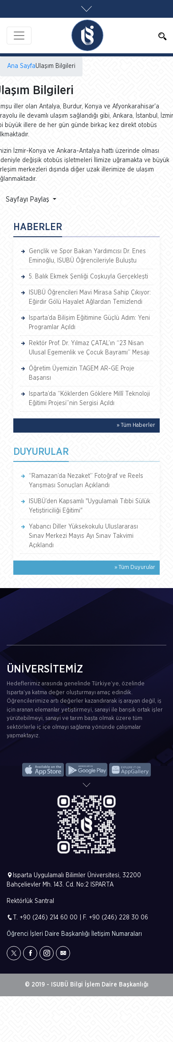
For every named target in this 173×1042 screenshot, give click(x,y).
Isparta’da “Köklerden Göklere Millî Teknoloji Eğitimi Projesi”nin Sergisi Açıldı (89, 398)
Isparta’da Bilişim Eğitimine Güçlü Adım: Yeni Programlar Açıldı (89, 322)
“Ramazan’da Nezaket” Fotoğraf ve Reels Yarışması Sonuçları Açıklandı (86, 481)
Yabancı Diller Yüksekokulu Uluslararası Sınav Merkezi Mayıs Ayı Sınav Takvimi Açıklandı (83, 536)
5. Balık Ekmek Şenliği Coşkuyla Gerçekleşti (88, 277)
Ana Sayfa (21, 66)
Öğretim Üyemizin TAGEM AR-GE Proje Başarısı (81, 373)
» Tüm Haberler (136, 425)
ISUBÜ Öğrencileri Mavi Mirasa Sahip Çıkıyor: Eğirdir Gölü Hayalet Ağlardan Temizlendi (90, 297)
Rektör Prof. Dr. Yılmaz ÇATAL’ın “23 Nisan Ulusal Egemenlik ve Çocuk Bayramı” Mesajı (89, 348)
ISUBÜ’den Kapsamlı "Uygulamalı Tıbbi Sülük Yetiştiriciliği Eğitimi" (89, 506)
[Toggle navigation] (19, 35)
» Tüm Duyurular (134, 567)
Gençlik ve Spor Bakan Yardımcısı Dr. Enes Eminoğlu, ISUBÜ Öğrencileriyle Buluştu (87, 256)
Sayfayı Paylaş (28, 199)
